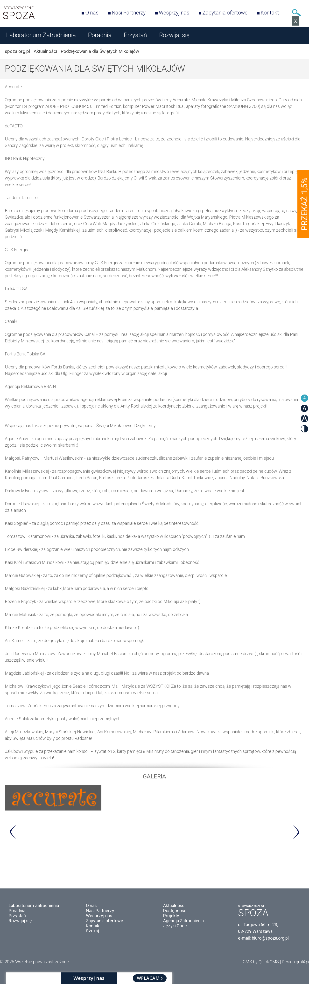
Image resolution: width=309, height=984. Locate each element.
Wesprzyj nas (174, 13)
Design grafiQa (295, 961)
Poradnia (100, 35)
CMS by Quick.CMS (261, 961)
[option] (154, 798)
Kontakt (270, 13)
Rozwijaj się (174, 35)
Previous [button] (13, 832)
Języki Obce (175, 925)
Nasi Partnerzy (129, 13)
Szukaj (296, 13)
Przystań (135, 35)
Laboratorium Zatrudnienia (41, 35)
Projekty (171, 915)
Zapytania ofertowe (225, 13)
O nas (91, 13)
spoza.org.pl (17, 51)
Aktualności (45, 51)
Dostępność (174, 910)
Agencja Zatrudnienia (183, 920)
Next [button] (295, 832)
